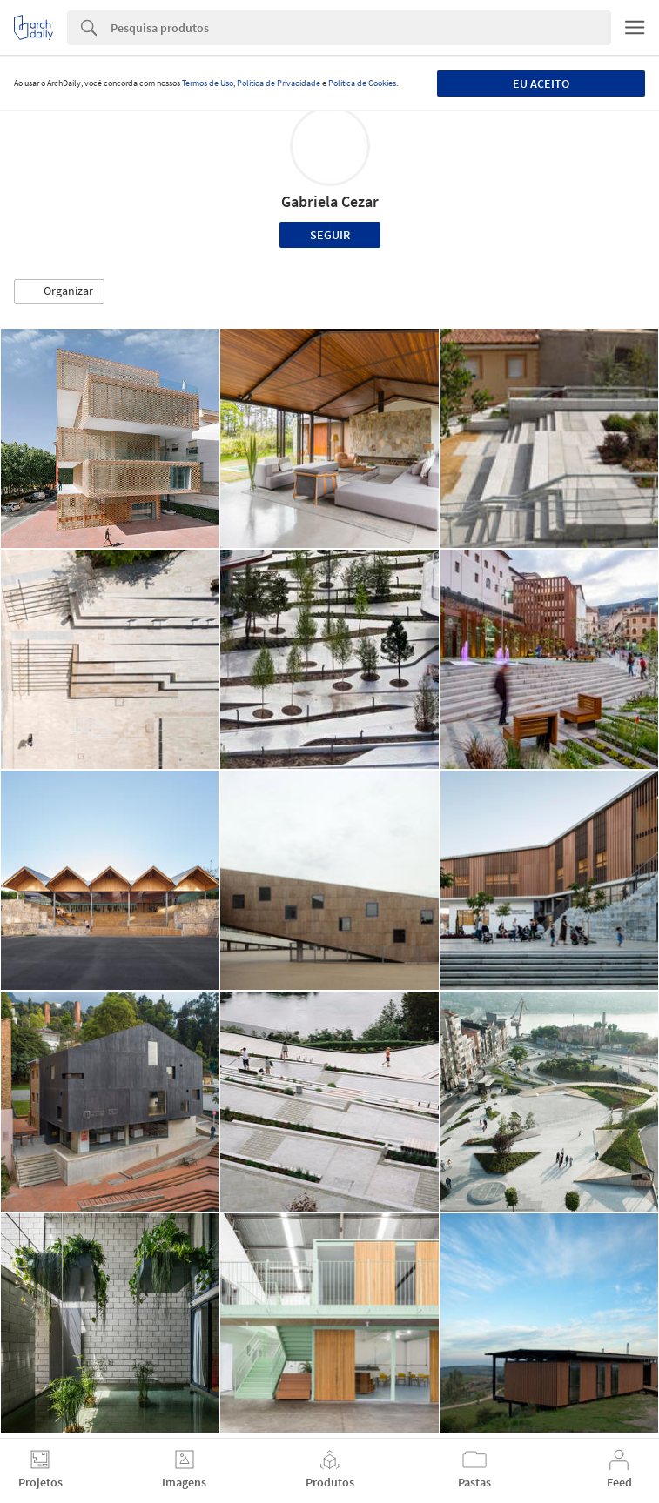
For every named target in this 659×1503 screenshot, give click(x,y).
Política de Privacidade (278, 83)
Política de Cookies (362, 83)
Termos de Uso (207, 83)
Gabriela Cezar (330, 201)
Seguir (330, 235)
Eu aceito (541, 83)
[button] (59, 291)
